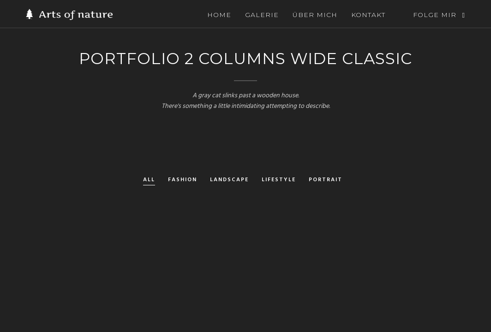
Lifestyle (279, 180)
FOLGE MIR (434, 15)
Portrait (325, 180)
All (149, 180)
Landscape (229, 180)
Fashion (182, 180)
